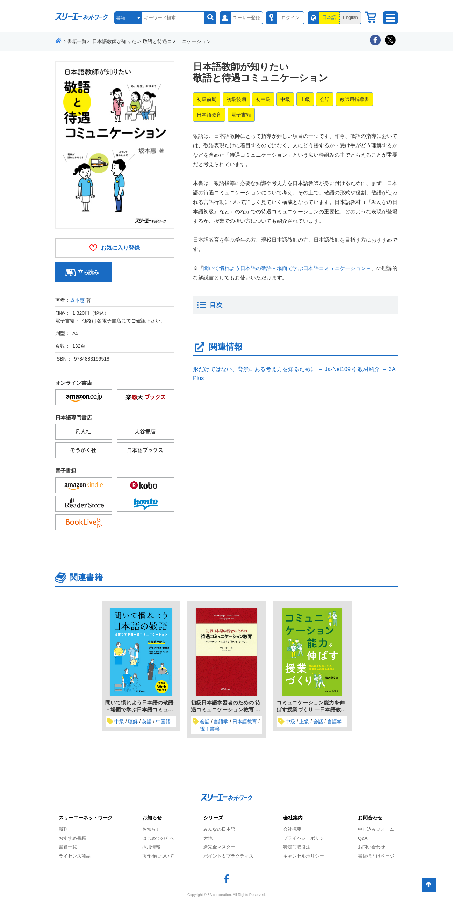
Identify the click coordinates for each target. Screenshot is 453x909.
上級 (305, 99)
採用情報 (151, 847)
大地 (208, 838)
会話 (325, 99)
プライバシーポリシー (306, 838)
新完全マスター (219, 847)
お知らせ (151, 829)
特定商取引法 (296, 847)
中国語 (163, 721)
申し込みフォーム (376, 829)
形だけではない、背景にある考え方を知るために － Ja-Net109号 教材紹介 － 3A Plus (294, 373)
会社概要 (292, 829)
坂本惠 (77, 300)
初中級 (263, 99)
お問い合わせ (371, 847)
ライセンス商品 (75, 856)
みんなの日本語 (219, 829)
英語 (147, 721)
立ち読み (88, 272)
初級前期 (206, 99)
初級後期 (236, 99)
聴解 (133, 721)
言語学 (221, 721)
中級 (285, 99)
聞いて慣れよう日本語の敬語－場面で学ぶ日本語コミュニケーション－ (287, 268)
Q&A (362, 838)
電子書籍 (241, 115)
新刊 (63, 829)
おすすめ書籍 (72, 838)
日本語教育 (209, 115)
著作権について (158, 856)
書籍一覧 (68, 847)
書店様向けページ (376, 856)
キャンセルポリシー (303, 856)
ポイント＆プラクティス (228, 856)
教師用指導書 (354, 99)
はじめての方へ (158, 838)
